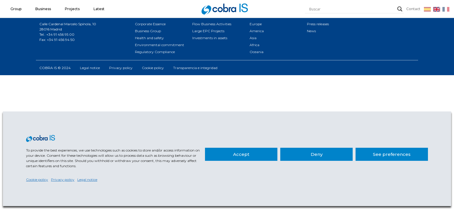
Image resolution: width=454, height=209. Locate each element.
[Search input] (351, 9)
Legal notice (87, 179)
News (311, 31)
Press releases (318, 24)
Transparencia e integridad (195, 68)
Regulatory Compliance (155, 52)
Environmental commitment (159, 45)
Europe (256, 24)
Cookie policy (37, 179)
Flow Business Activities (211, 24)
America (257, 31)
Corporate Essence (150, 24)
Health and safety (149, 38)
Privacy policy (62, 179)
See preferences (392, 154)
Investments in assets (209, 38)
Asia (253, 38)
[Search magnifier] (400, 9)
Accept (241, 154)
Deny (317, 154)
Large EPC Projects (208, 31)
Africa (254, 45)
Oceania (256, 52)
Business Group (148, 31)
